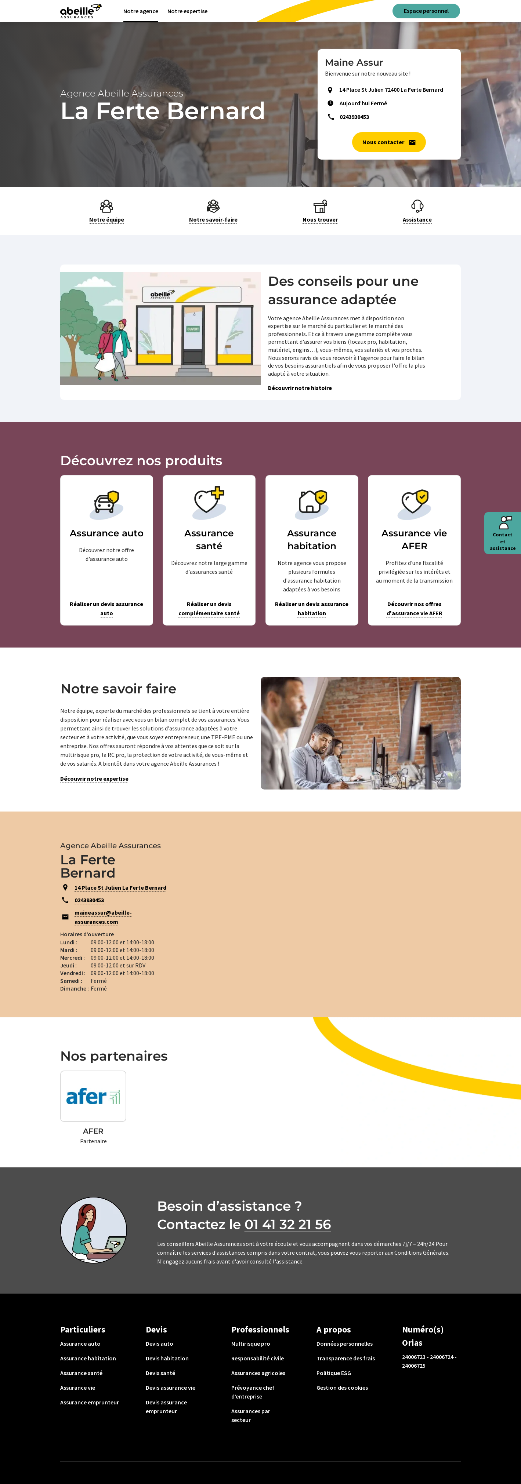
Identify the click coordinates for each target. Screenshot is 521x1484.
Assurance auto (80, 1343)
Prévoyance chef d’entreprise (252, 1392)
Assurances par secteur (250, 1415)
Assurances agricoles (258, 1373)
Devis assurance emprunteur (166, 1407)
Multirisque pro (250, 1343)
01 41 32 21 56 (288, 1224)
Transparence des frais (345, 1358)
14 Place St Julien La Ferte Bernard (120, 887)
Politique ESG (333, 1373)
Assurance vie (77, 1387)
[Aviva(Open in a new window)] (81, 11)
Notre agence (140, 11)
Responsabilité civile (257, 1358)
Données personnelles (344, 1343)
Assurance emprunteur (89, 1402)
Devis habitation (167, 1358)
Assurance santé (81, 1373)
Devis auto (159, 1343)
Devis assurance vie (170, 1387)
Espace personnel (426, 10)
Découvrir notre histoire (300, 387)
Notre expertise (187, 11)
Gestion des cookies (342, 1387)
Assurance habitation (88, 1358)
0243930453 (354, 116)
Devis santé (160, 1373)
